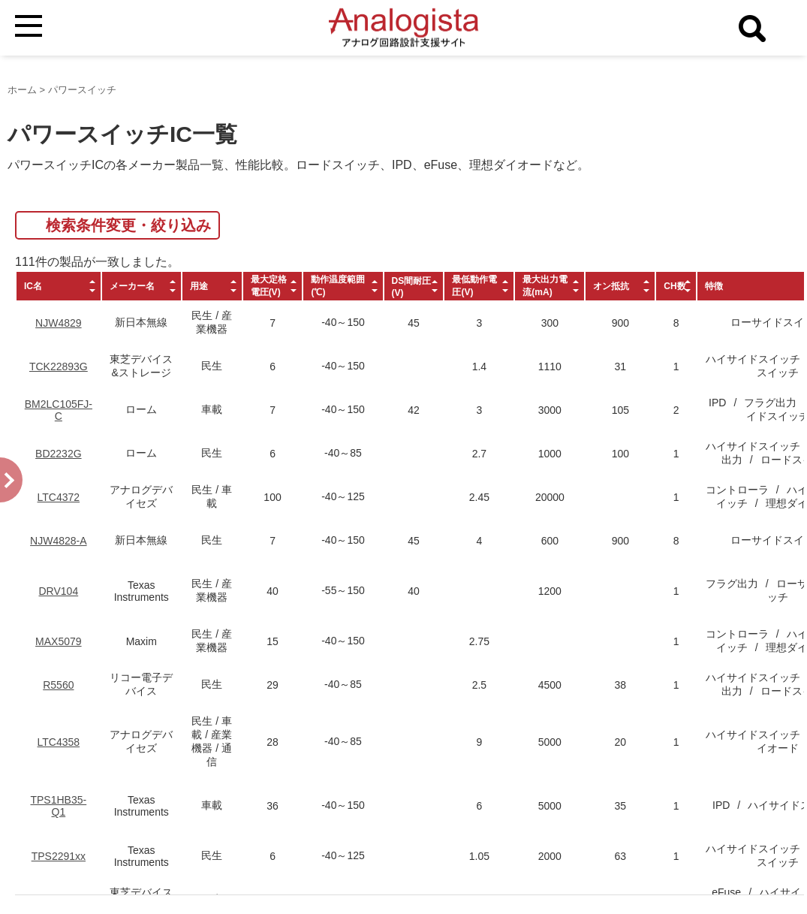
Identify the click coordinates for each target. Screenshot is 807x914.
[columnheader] (59, 286)
